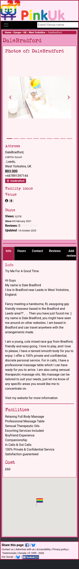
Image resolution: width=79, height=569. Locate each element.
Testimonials (9, 553)
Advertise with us (25, 549)
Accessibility (43, 549)
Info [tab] (8, 251)
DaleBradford (15, 181)
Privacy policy (60, 549)
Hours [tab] (21, 251)
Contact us (8, 549)
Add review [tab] (71, 253)
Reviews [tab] (55, 251)
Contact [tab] (37, 251)
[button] (10, 97)
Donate (22, 553)
